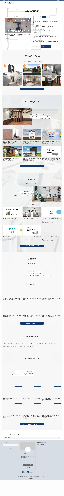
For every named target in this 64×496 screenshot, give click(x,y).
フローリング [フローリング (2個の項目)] (31, 343)
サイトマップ (23, 476)
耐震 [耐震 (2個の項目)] (20, 346)
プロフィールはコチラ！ (28, 464)
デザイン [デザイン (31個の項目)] (12, 343)
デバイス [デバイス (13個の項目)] (17, 343)
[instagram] (58, 0)
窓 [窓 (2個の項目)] (17, 346)
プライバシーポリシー (43, 476)
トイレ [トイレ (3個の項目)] (21, 343)
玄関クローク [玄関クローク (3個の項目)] (9, 346)
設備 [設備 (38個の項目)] (24, 346)
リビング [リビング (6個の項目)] (36, 343)
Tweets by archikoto (40, 444)
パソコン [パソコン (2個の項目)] (25, 343)
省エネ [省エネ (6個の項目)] (14, 346)
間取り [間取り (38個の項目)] (31, 346)
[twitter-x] (57, 0)
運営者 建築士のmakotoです (34, 476)
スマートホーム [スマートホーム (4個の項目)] (6, 343)
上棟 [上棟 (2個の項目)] (46, 343)
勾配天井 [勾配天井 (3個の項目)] (55, 343)
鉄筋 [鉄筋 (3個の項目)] (28, 346)
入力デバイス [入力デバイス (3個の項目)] (50, 343)
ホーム (19, 476)
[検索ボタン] (61, 3)
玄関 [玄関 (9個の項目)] (4, 346)
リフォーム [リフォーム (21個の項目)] (41, 343)
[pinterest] (59, 0)
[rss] (61, 0)
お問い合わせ (27, 476)
